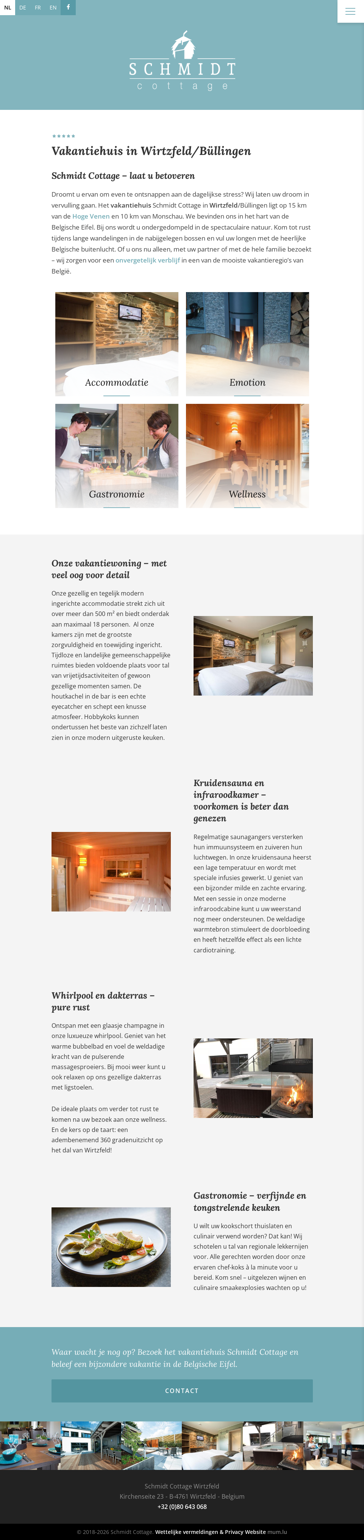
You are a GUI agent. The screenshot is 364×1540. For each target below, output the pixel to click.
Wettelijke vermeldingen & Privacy (199, 1531)
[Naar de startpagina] (182, 60)
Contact (182, 1391)
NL (7, 7)
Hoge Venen (91, 216)
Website (255, 1531)
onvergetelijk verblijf (148, 260)
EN (53, 7)
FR (38, 7)
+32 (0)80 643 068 (182, 1506)
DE (22, 7)
